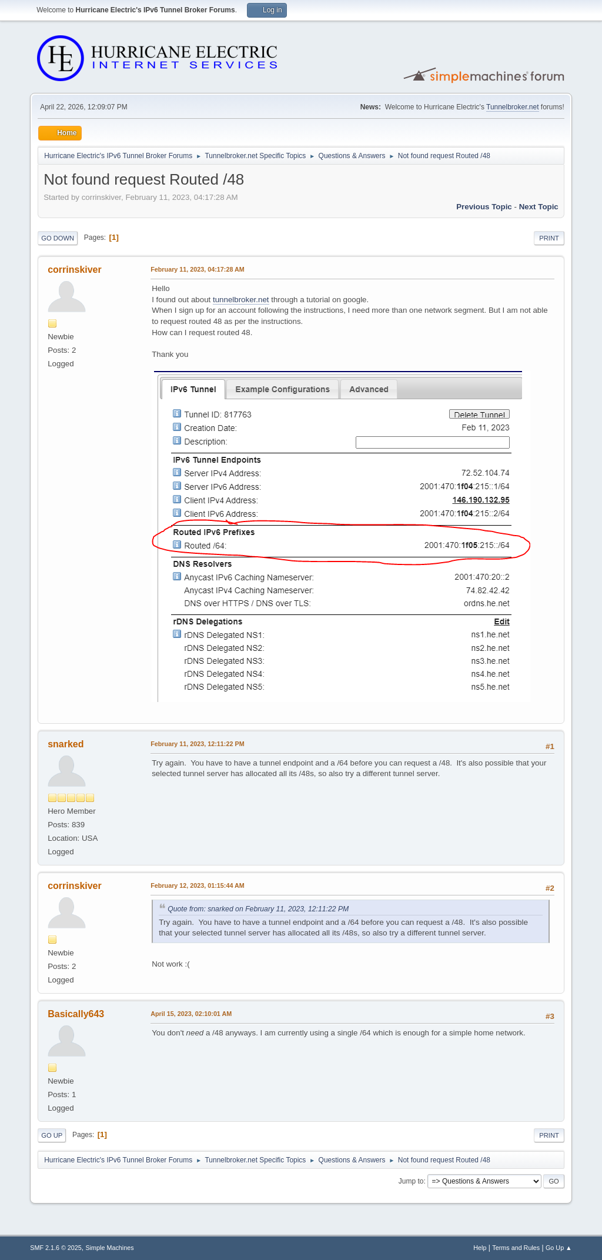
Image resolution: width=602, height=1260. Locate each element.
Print (549, 238)
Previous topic (484, 206)
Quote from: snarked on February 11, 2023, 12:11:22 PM (258, 909)
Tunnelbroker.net (512, 107)
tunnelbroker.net (241, 299)
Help (479, 1247)
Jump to (411, 1181)
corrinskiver (75, 270)
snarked (65, 744)
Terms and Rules (516, 1247)
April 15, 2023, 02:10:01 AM (191, 1013)
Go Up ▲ (559, 1247)
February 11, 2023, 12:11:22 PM (197, 743)
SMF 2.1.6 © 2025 (56, 1247)
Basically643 (76, 1014)
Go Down (57, 238)
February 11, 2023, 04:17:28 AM (197, 269)
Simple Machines (110, 1247)
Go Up (51, 1135)
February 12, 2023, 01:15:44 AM (197, 885)
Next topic (538, 206)
